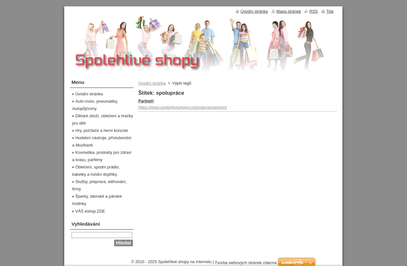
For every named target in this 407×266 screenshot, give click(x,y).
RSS (313, 11)
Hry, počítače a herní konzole (101, 130)
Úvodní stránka (152, 83)
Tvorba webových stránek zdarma (246, 262)
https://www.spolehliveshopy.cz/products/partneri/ (182, 107)
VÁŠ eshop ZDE (90, 211)
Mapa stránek (288, 11)
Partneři (146, 101)
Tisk (330, 11)
